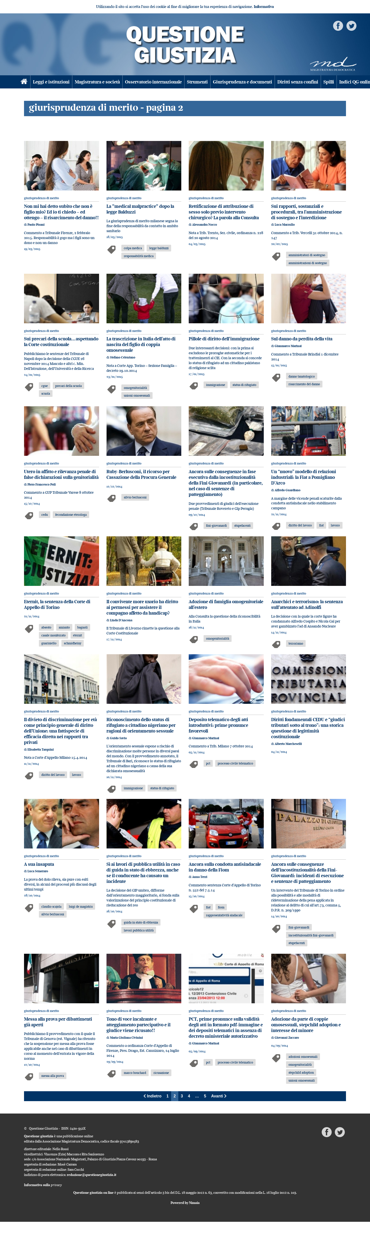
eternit (77, 635)
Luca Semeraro (37, 871)
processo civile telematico (235, 763)
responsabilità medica (139, 256)
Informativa (264, 6)
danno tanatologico (302, 376)
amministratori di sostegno (307, 255)
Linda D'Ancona (121, 620)
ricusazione (161, 1073)
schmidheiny (72, 643)
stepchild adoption (301, 1072)
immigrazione (215, 385)
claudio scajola (51, 906)
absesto (46, 627)
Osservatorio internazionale (153, 82)
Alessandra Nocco (204, 224)
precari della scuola (68, 386)
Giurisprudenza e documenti (242, 82)
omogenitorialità (135, 388)
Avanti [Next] (219, 1096)
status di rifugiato (244, 385)
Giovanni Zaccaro (287, 1037)
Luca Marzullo (285, 224)
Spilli (328, 82)
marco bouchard (135, 1073)
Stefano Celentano (122, 357)
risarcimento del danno (304, 384)
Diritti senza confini (297, 82)
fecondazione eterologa (71, 515)
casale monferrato (53, 635)
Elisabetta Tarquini (40, 749)
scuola (45, 393)
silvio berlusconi (135, 497)
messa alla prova (52, 1076)
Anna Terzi (199, 877)
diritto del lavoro (300, 525)
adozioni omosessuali (303, 1057)
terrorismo (296, 643)
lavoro (335, 525)
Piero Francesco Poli (41, 484)
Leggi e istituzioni (51, 82)
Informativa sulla (43, 1185)
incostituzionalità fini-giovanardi (311, 935)
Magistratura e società (97, 82)
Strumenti (197, 82)
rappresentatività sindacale (224, 915)
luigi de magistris (81, 906)
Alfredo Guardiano (287, 490)
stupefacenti (242, 525)
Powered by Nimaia (185, 1202)
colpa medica (133, 248)
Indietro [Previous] (152, 1096)
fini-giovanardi (216, 525)
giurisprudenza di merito (41, 198)
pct (208, 763)
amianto (64, 627)
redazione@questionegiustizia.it (91, 1174)
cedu (44, 515)
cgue (44, 386)
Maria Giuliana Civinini (126, 1037)
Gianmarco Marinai (288, 346)
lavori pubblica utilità (139, 930)
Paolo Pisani (36, 224)
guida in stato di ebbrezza (141, 922)
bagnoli (82, 627)
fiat (321, 525)
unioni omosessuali (137, 395)
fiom (221, 907)
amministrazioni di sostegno (308, 263)
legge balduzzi (159, 248)
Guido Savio (118, 738)
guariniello (48, 643)
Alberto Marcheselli (288, 744)
